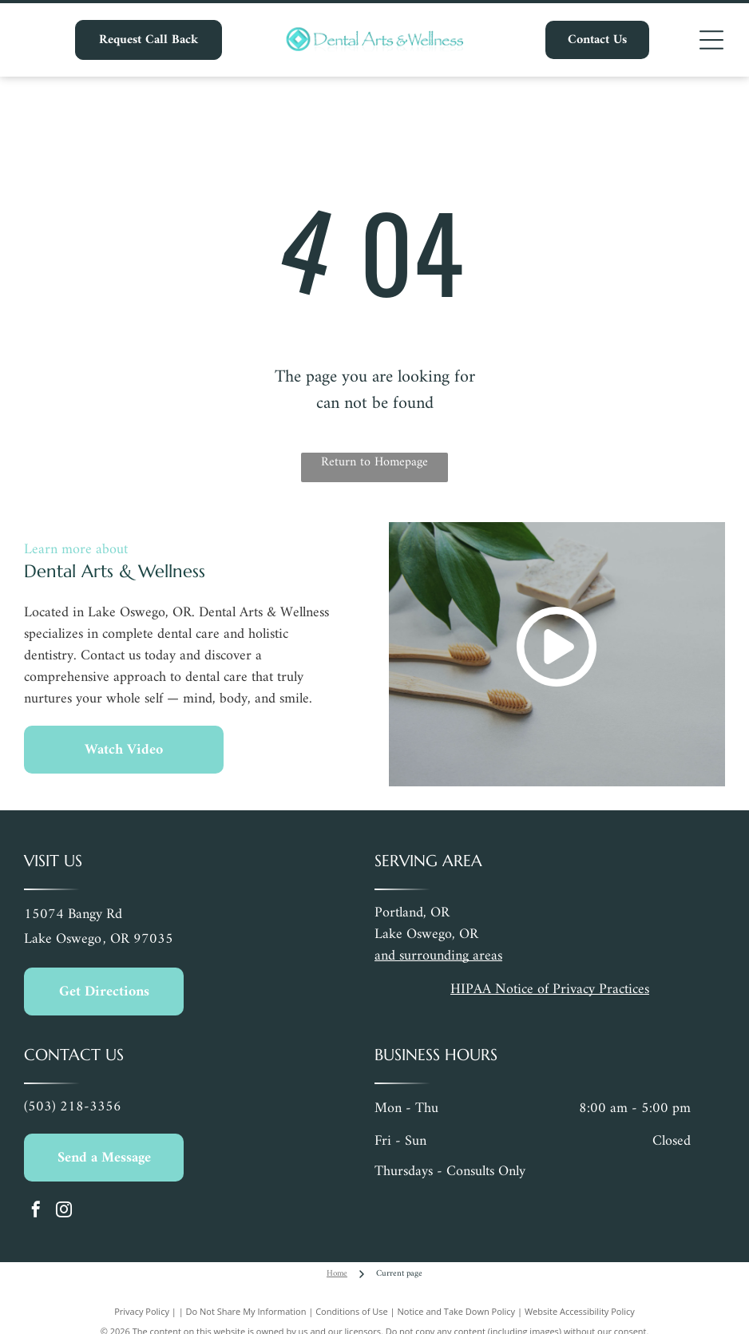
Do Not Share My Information (246, 1311)
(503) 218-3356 (72, 1107)
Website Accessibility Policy (580, 1311)
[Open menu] (711, 40)
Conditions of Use (351, 1311)
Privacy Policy (141, 1311)
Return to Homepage (374, 463)
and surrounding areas (438, 956)
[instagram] (64, 1211)
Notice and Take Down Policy (457, 1311)
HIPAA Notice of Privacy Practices (549, 989)
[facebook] (36, 1211)
